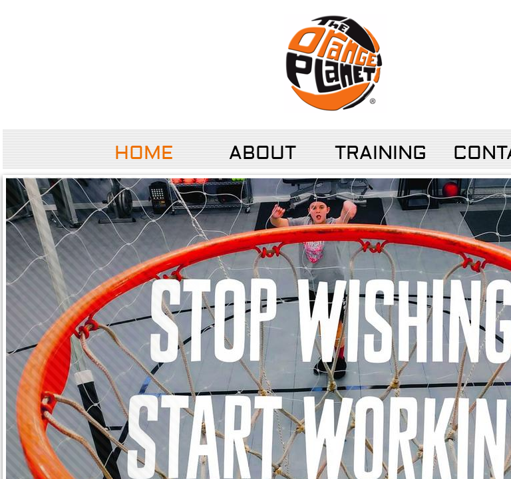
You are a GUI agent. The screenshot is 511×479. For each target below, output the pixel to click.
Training (380, 153)
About (262, 153)
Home (143, 153)
